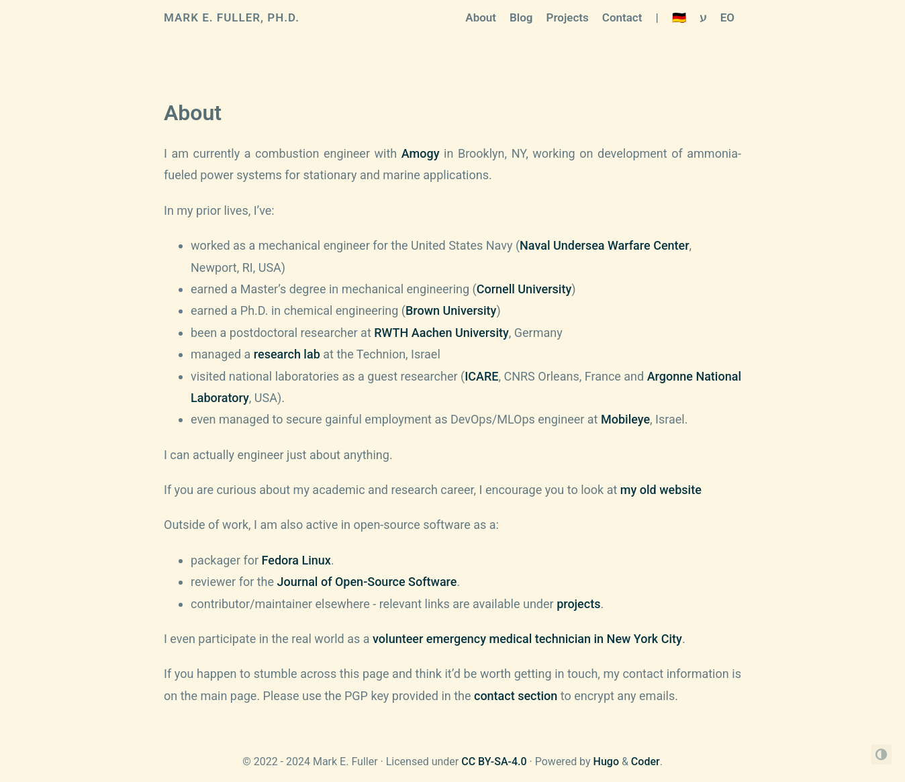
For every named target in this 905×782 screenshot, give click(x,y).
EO (727, 17)
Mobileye (625, 419)
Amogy (420, 153)
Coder (645, 761)
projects (578, 604)
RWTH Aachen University (441, 333)
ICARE (481, 376)
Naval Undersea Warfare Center (604, 245)
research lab (287, 354)
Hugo (606, 761)
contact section (515, 696)
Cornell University (524, 289)
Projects (567, 17)
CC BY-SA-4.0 (493, 761)
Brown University (451, 310)
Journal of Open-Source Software (367, 582)
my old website (661, 490)
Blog (521, 17)
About (480, 17)
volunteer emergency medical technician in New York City (527, 639)
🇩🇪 (679, 17)
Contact (622, 17)
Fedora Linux (296, 560)
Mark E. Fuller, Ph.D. (231, 17)
